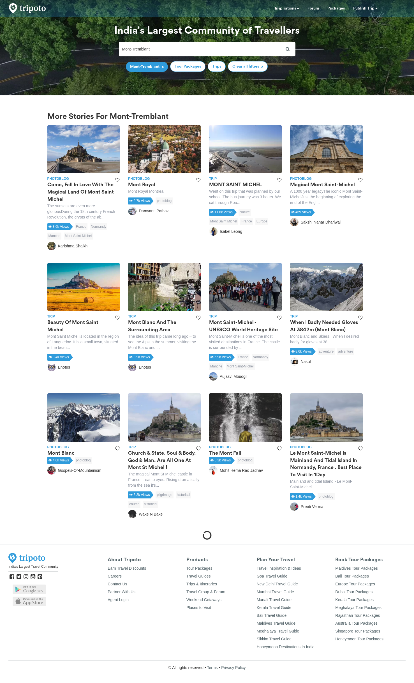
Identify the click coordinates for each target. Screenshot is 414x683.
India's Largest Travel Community (33, 567)
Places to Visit (198, 607)
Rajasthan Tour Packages (357, 615)
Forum (313, 8)
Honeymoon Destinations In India (285, 647)
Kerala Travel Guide (274, 607)
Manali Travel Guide (274, 599)
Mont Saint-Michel (78, 236)
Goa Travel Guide (272, 576)
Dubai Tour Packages (354, 592)
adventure (326, 351)
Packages (336, 8)
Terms (212, 667)
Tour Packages (199, 568)
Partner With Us (121, 592)
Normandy (98, 227)
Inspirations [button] (287, 8)
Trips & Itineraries (201, 584)
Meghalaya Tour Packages (358, 607)
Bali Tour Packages (352, 576)
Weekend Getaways (203, 599)
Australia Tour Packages (356, 623)
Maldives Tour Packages (356, 568)
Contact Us (117, 584)
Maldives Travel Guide (276, 623)
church (134, 504)
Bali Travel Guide (272, 615)
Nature (245, 212)
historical (183, 495)
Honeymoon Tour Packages (359, 639)
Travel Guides (198, 576)
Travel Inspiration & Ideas (279, 568)
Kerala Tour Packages (354, 599)
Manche (54, 236)
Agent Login (118, 599)
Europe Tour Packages (355, 584)
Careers (115, 576)
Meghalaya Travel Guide (278, 631)
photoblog (164, 201)
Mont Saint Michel (223, 221)
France (81, 227)
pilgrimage (164, 495)
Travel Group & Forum (205, 592)
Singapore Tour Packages (357, 631)
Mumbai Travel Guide (275, 592)
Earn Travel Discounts (127, 568)
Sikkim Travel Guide (274, 639)
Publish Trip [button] (365, 8)
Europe (261, 221)
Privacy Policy (233, 667)
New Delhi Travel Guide (277, 584)
